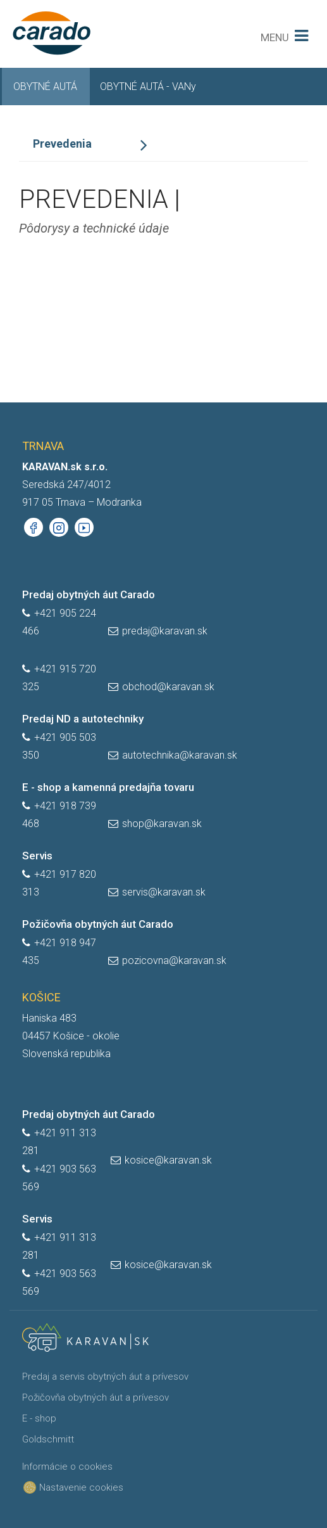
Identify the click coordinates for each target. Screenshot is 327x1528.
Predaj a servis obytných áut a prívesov (105, 1376)
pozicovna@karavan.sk (174, 960)
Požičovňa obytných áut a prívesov (95, 1397)
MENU (275, 37)
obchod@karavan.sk (168, 687)
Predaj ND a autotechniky (83, 718)
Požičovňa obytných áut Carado (97, 924)
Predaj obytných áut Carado (88, 594)
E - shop (39, 1418)
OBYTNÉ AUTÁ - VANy (148, 86)
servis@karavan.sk (164, 892)
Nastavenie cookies (76, 1487)
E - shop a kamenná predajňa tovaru (108, 787)
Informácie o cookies (67, 1466)
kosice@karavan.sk (168, 1160)
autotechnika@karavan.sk (179, 755)
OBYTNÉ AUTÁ (45, 86)
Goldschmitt (48, 1439)
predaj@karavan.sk (164, 631)
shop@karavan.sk (162, 824)
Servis (37, 855)
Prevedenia (62, 143)
